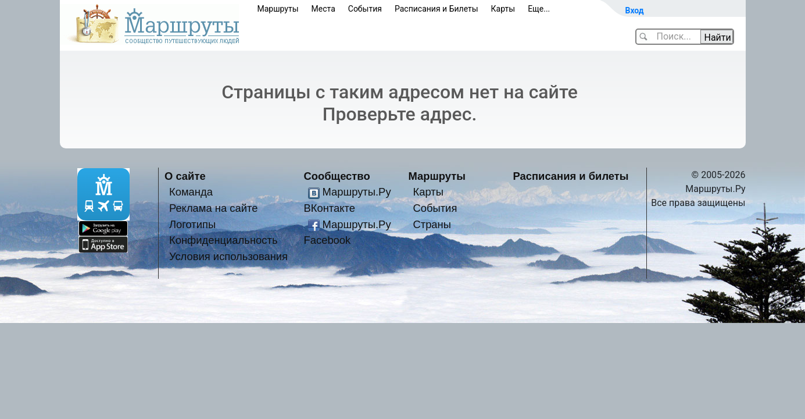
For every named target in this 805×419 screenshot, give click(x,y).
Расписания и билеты (571, 176)
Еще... (539, 8)
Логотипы (192, 224)
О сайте (185, 176)
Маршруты (278, 8)
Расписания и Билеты (436, 8)
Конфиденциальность (223, 240)
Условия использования (228, 256)
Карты (503, 8)
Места (323, 8)
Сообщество (337, 176)
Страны (432, 224)
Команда (191, 192)
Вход (634, 10)
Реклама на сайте (213, 208)
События (365, 8)
